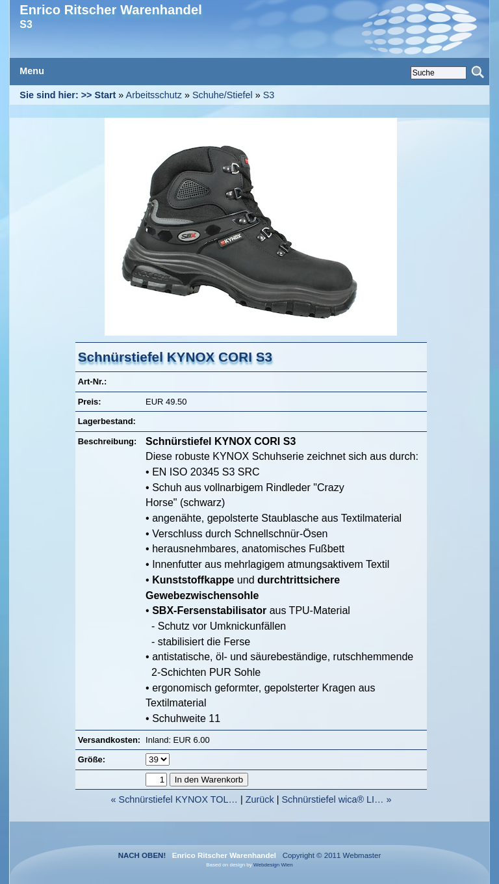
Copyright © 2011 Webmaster (329, 855)
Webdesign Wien (273, 865)
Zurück (260, 799)
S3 (269, 95)
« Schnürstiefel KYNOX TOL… (174, 799)
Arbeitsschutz (154, 95)
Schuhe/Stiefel (222, 95)
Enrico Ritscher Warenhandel (110, 10)
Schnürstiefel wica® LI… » (336, 799)
